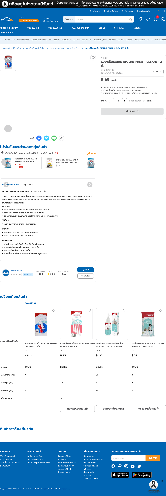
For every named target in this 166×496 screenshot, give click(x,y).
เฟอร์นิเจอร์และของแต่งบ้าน (59, 40)
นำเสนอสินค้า (89, 472)
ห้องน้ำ (88, 40)
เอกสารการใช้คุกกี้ (64, 469)
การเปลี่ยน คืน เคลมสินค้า (10, 462)
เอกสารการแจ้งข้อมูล (66, 466)
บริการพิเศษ (5, 32)
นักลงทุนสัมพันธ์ (90, 462)
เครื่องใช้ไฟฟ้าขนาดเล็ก (20, 40)
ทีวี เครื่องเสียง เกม (77, 40)
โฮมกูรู (102, 28)
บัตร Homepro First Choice (38, 462)
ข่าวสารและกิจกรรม (91, 466)
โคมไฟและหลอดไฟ (141, 40)
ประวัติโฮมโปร (89, 456)
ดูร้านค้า (86, 269)
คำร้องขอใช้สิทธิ (64, 472)
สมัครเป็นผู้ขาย (111, 11)
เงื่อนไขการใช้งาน (64, 456)
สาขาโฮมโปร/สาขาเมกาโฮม (94, 459)
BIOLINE (104, 58)
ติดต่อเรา (87, 475)
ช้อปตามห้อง (33, 28)
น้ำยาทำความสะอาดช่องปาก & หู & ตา (65, 48)
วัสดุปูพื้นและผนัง (127, 40)
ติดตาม (153, 458)
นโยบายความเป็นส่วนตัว (67, 462)
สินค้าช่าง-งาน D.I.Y (81, 28)
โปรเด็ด (137, 28)
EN (165, 11)
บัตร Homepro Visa (35, 459)
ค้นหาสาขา (127, 11)
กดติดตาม (28, 274)
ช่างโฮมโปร (119, 28)
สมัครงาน (87, 469)
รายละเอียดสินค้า (10, 184)
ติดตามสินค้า (5, 466)
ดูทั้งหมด (91, 153)
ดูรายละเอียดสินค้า (77, 409)
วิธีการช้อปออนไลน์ (7, 456)
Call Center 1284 (91, 478)
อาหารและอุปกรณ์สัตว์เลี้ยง (10, 48)
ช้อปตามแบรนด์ (55, 28)
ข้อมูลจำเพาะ (27, 184)
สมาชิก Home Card (35, 456)
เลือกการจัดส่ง (28, 20)
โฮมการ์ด (95, 11)
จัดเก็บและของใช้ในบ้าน (38, 40)
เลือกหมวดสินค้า (10, 28)
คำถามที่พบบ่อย (6, 459)
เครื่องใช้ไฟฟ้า (5, 40)
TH (159, 11)
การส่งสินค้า (62, 459)
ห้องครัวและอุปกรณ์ (100, 40)
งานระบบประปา (114, 40)
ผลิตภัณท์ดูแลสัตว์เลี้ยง (35, 48)
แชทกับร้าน (85, 276)
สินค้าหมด (132, 111)
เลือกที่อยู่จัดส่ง (51, 21)
